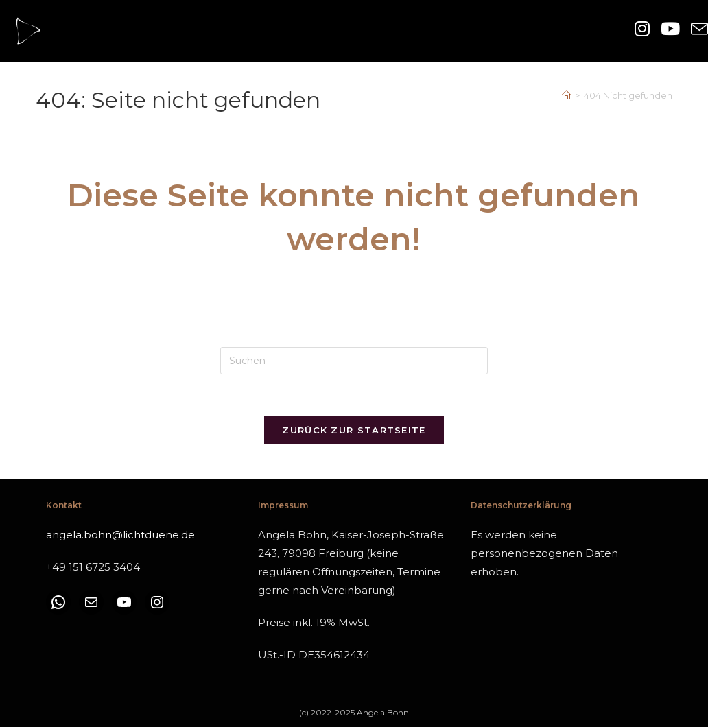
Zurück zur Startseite (353, 430)
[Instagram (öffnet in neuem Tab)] (642, 29)
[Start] (566, 95)
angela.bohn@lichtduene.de (120, 534)
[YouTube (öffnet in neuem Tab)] (670, 29)
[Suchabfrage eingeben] (354, 360)
